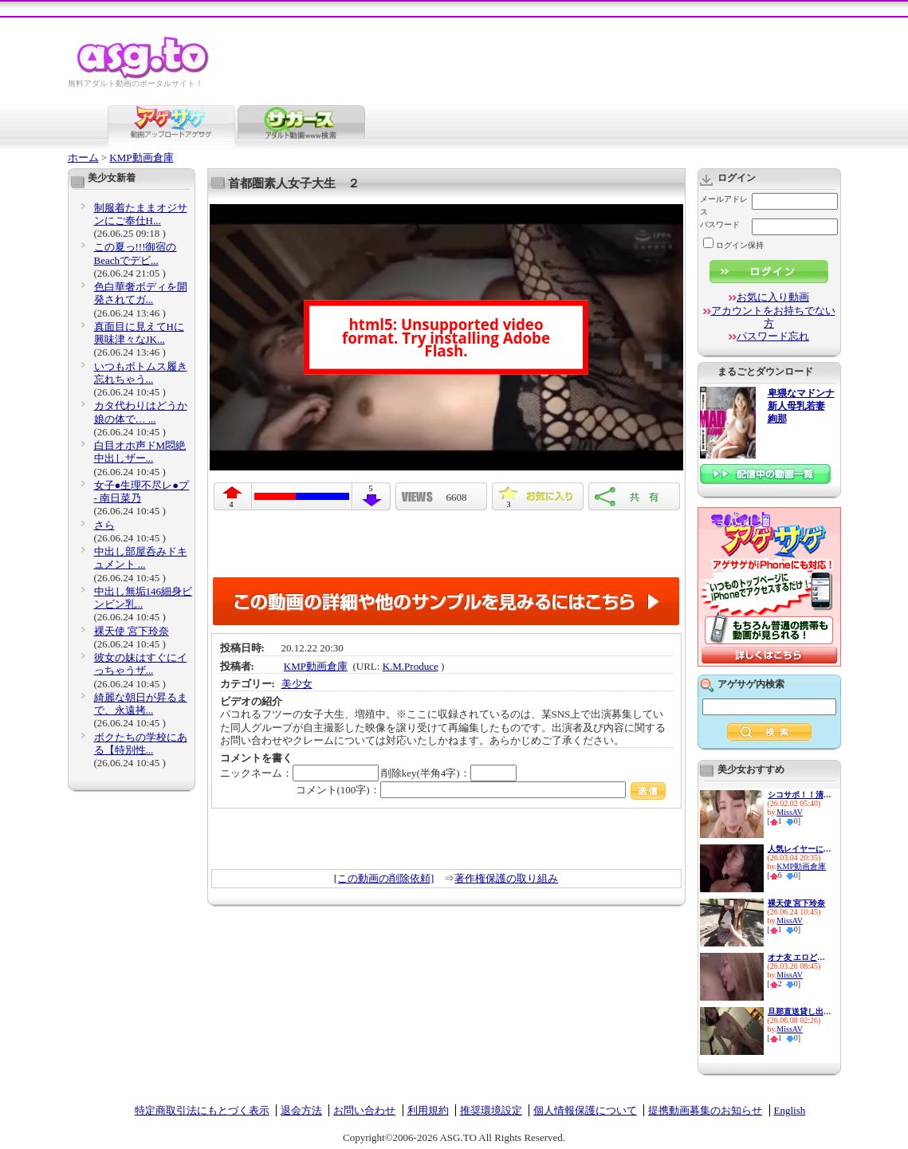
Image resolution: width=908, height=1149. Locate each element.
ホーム (83, 157)
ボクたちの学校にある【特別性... (140, 743)
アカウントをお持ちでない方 (773, 317)
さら (104, 525)
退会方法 (301, 1110)
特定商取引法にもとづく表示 (202, 1110)
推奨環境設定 (491, 1110)
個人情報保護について (585, 1110)
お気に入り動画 (773, 297)
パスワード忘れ (773, 336)
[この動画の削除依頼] (384, 878)
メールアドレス (724, 205)
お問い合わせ (364, 1110)
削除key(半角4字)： (449, 773)
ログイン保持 (733, 245)
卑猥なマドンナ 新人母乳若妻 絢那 (801, 406)
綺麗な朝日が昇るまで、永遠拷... (140, 703)
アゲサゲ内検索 (750, 684)
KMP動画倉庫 (141, 157)
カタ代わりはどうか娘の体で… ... (140, 411)
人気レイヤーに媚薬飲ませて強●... (799, 848)
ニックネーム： (299, 773)
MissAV (789, 812)
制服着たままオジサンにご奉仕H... (140, 214)
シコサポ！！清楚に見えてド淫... (799, 794)
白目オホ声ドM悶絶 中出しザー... (140, 451)
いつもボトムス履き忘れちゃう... (140, 372)
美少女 (296, 684)
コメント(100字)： (481, 790)
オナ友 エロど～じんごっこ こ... (799, 957)
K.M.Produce (410, 666)
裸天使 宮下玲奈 (131, 631)
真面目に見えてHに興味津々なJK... (139, 333)
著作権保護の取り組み (506, 878)
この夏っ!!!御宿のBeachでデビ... (135, 253)
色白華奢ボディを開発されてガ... (140, 293)
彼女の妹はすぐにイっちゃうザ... (140, 663)
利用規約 (428, 1110)
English (790, 1110)
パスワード (720, 224)
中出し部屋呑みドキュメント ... (140, 557)
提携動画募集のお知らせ (705, 1110)
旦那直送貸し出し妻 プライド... (799, 1011)
